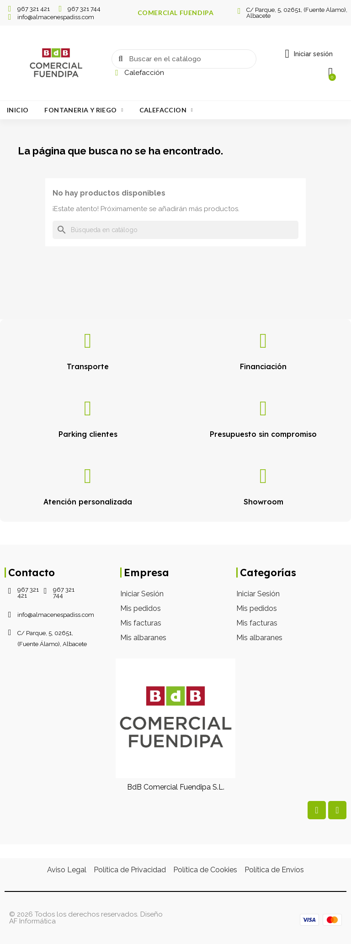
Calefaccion (166, 110)
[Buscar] (175, 230)
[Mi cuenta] (308, 54)
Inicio (17, 110)
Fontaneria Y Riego (83, 110)
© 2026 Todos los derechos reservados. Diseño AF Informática (86, 917)
